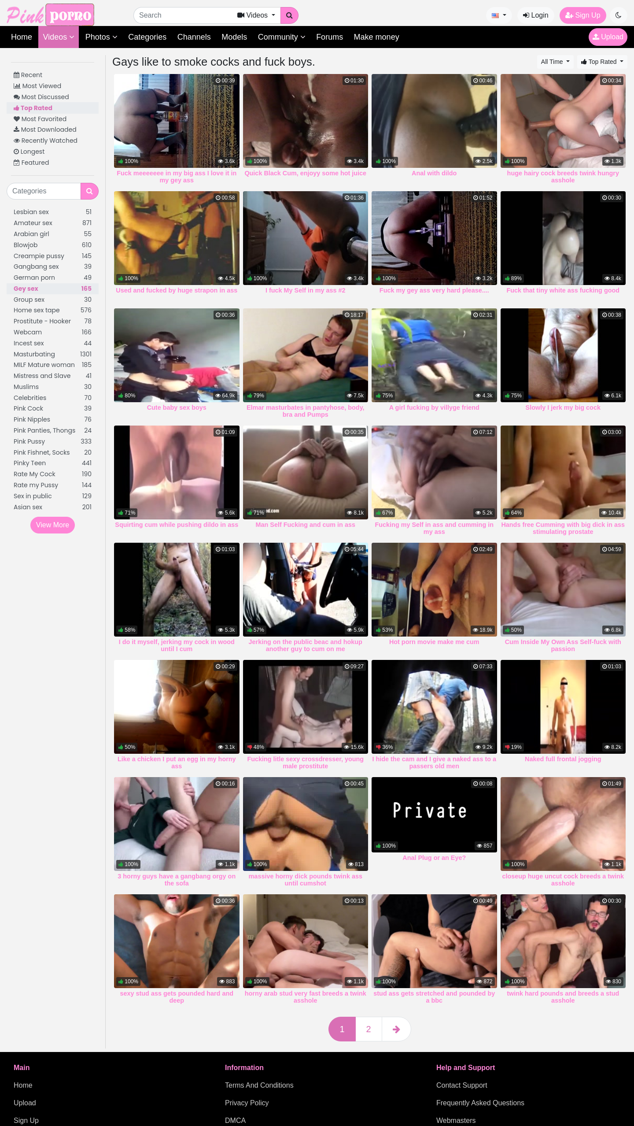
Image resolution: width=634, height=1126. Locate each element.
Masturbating (53, 354)
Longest (29, 151)
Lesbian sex (53, 212)
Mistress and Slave (53, 376)
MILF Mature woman (53, 365)
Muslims (53, 387)
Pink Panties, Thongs (53, 430)
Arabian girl (53, 234)
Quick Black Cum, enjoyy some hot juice (305, 173)
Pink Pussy (53, 441)
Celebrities (53, 398)
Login (536, 15)
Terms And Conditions (259, 1085)
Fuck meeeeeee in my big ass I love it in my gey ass (176, 177)
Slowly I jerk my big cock (563, 407)
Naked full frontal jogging (563, 759)
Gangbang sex (53, 266)
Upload (608, 37)
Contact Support (461, 1085)
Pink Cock (53, 408)
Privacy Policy (247, 1103)
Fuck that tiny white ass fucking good (562, 290)
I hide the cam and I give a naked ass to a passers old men (434, 763)
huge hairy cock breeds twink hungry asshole (563, 177)
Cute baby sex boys (176, 407)
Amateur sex (53, 223)
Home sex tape (53, 310)
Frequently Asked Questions (480, 1103)
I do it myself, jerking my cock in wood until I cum (177, 645)
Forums (329, 37)
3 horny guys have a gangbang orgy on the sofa (177, 880)
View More (52, 525)
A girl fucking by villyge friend (434, 407)
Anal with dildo (434, 173)
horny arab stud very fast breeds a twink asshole (305, 997)
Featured (31, 162)
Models (234, 37)
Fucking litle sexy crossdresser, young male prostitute (305, 763)
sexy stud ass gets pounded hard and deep (177, 997)
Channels (194, 37)
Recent (28, 74)
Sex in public (53, 496)
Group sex (53, 299)
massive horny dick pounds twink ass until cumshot (305, 880)
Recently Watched (45, 140)
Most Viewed (37, 85)
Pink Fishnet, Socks (53, 452)
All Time (553, 61)
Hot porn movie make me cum (434, 641)
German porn (53, 277)
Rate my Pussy (53, 485)
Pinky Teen (53, 463)
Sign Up (582, 15)
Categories (147, 37)
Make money (376, 37)
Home (21, 37)
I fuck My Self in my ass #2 (305, 290)
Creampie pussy (53, 256)
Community (282, 37)
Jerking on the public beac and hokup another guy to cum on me (305, 645)
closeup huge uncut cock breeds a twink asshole (563, 880)
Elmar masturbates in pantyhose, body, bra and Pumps (306, 411)
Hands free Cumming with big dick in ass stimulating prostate (563, 528)
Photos (101, 37)
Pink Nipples (53, 419)
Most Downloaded (45, 129)
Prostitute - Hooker (53, 321)
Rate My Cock (53, 474)
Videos (58, 37)
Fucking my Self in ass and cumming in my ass (434, 528)
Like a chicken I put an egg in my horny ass (177, 763)
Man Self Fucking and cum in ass (305, 524)
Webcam (53, 332)
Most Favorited (40, 119)
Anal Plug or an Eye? (434, 857)
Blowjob (53, 245)
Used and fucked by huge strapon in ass (176, 290)
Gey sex (53, 288)
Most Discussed (41, 97)
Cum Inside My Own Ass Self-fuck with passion (563, 645)
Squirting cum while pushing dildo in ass (176, 524)
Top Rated (33, 108)
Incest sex (53, 343)
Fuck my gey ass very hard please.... (434, 290)
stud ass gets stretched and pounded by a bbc (434, 997)
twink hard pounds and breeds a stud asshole (563, 997)
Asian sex (53, 507)
